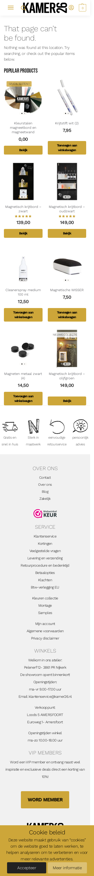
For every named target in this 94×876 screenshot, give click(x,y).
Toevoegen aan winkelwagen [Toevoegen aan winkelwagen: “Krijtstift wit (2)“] (67, 148)
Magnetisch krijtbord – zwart (23, 209)
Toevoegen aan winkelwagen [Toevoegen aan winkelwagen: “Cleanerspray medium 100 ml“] (23, 315)
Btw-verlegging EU (45, 587)
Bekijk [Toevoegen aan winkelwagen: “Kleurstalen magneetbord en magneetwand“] (23, 150)
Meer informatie (67, 867)
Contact (45, 477)
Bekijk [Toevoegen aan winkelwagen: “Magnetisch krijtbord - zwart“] (23, 233)
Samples (45, 613)
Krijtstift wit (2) (67, 123)
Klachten (45, 580)
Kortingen (45, 543)
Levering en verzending (45, 558)
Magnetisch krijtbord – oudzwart (67, 209)
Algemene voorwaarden (45, 631)
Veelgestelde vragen (45, 551)
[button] (82, 7)
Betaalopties (45, 573)
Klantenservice (45, 536)
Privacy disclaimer (45, 638)
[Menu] (13, 8)
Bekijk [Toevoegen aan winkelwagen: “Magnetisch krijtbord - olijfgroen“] (67, 401)
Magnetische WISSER (67, 290)
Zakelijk (44, 498)
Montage (45, 605)
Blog (45, 491)
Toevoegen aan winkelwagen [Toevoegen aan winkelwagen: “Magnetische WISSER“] (67, 315)
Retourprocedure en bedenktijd (45, 565)
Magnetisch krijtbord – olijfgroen (67, 376)
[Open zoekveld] (23, 7)
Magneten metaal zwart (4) (23, 376)
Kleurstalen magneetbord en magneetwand (23, 127)
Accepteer (26, 867)
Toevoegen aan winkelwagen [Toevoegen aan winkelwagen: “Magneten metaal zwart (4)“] (23, 398)
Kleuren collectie (45, 598)
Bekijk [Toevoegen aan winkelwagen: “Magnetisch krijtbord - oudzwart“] (67, 233)
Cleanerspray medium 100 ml (23, 292)
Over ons (45, 484)
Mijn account (45, 624)
